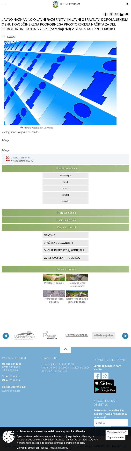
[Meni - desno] (127, 3)
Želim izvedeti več (116, 432)
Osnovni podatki (14, 358)
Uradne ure (49, 358)
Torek (65, 181)
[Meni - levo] (3, 3)
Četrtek (65, 194)
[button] (6, 336)
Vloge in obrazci (66, 227)
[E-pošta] (111, 422)
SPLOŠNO (49, 235)
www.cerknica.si (11, 390)
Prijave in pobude (66, 269)
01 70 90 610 (13, 376)
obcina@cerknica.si (14, 386)
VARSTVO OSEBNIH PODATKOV (62, 257)
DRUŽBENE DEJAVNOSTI (58, 242)
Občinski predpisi (66, 220)
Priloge (5, 140)
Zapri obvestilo (115, 437)
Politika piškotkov (58, 447)
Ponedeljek (65, 175)
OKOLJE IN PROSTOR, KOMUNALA (64, 250)
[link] (105, 14)
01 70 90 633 (13, 380)
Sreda (65, 188)
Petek (65, 201)
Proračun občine (66, 212)
